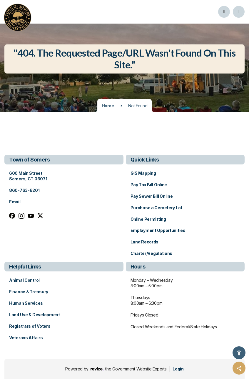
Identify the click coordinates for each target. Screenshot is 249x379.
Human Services (26, 303)
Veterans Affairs (26, 337)
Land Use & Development (34, 314)
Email (15, 201)
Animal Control (24, 280)
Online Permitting (148, 219)
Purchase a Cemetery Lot (157, 207)
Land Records (145, 241)
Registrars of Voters (29, 326)
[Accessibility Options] (239, 352)
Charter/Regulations (152, 253)
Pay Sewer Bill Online (152, 196)
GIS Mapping (143, 173)
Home (108, 105)
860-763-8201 (24, 190)
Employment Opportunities (158, 230)
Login (178, 368)
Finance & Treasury (28, 291)
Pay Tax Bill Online (149, 184)
